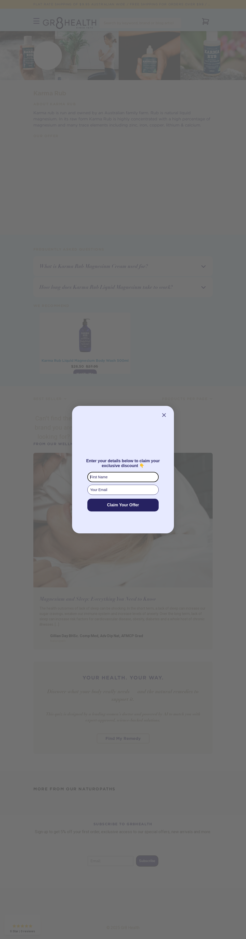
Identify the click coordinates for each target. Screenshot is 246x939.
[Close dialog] (164, 415)
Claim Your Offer (123, 505)
